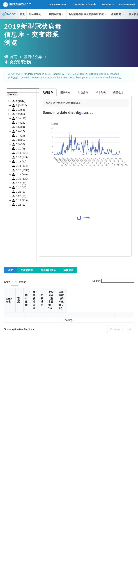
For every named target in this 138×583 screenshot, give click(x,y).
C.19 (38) (18, 183)
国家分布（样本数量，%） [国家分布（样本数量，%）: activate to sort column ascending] (120, 300)
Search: (113, 281)
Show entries (15, 281)
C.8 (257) (18, 140)
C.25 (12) (18, 205)
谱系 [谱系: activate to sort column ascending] (22, 300)
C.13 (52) (18, 161)
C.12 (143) (19, 157)
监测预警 (118, 14)
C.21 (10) (18, 192)
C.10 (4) (18, 148)
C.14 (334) (19, 166)
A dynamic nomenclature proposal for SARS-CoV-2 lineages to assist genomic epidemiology (70, 77)
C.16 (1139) (20, 170)
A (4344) (18, 101)
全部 (10, 270)
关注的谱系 (26, 270)
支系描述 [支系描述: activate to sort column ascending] (63, 300)
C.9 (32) (18, 144)
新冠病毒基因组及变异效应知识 (87, 14)
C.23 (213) (19, 200)
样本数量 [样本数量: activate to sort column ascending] (39, 300)
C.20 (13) (18, 187)
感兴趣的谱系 (48, 270)
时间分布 (48, 92)
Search (12, 94)
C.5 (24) (18, 127)
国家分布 (65, 92)
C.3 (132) (18, 118)
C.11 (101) (19, 153)
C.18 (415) (19, 179)
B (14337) (19, 105)
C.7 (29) (18, 135)
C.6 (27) (18, 131)
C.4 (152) (18, 123)
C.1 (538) (18, 110)
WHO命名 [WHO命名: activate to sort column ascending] (10, 300)
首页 (22, 14)
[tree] (20, 153)
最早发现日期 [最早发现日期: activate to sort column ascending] (49, 300)
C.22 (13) (18, 196)
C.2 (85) (18, 114)
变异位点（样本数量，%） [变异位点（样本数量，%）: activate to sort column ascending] (94, 300)
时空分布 (83, 92)
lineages (114, 73)
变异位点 (118, 92)
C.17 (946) (19, 174)
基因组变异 (56, 14)
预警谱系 (68, 270)
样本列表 (101, 92)
